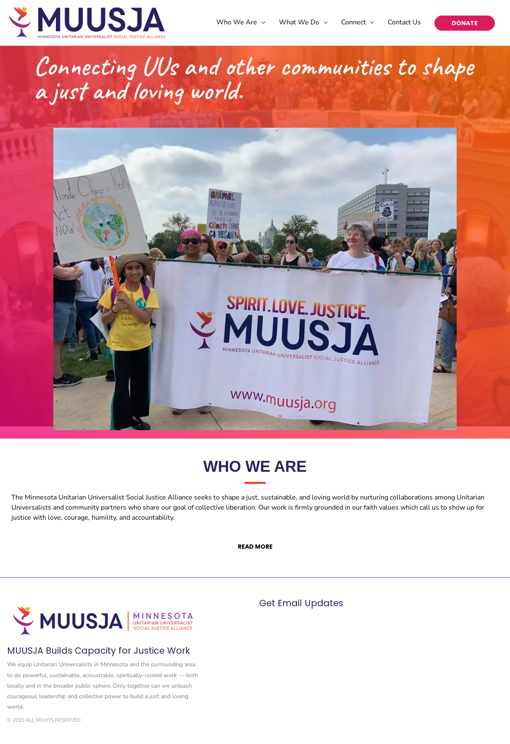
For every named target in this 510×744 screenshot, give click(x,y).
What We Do (299, 22)
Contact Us (404, 22)
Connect (353, 22)
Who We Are (236, 22)
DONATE (465, 23)
